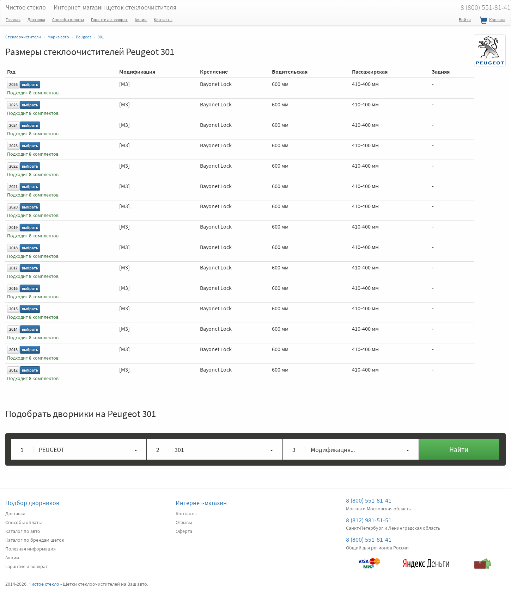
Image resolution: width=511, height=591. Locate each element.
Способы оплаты (68, 19)
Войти (465, 19)
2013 (13, 349)
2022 (13, 166)
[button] (79, 449)
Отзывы (184, 522)
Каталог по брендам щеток (34, 540)
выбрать (30, 84)
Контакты (163, 19)
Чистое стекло (91, 7)
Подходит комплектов (33, 93)
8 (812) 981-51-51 (368, 520)
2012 (13, 370)
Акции (141, 19)
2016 (13, 288)
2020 (13, 207)
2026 (13, 84)
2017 (13, 267)
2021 (13, 186)
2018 (13, 247)
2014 (13, 329)
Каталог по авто (22, 531)
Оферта (184, 531)
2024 (13, 125)
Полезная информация (30, 549)
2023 (13, 145)
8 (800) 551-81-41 (368, 500)
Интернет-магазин (201, 503)
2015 (13, 308)
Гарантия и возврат (109, 19)
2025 (13, 104)
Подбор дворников (32, 503)
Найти (458, 449)
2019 (13, 227)
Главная (13, 19)
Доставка (36, 19)
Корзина (491, 21)
